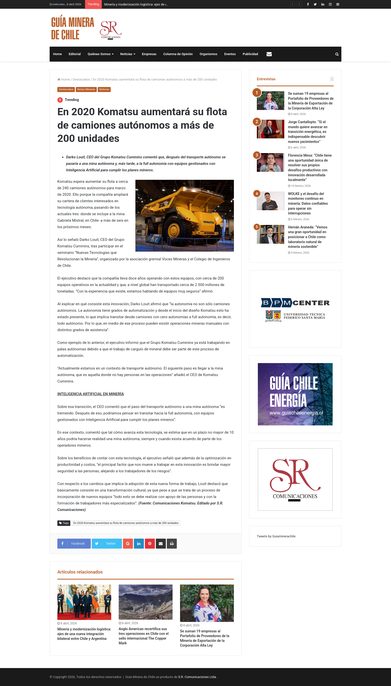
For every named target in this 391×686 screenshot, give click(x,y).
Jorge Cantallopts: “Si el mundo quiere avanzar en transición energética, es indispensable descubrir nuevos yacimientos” (307, 131)
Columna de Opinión (178, 54)
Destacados (81, 79)
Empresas (149, 54)
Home (57, 54)
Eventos (230, 54)
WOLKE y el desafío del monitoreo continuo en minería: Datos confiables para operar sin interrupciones (308, 203)
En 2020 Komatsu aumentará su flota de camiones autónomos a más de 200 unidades (125, 523)
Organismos (208, 54)
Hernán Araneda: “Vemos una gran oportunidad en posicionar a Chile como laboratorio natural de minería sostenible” (307, 237)
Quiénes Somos (99, 54)
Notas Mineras (86, 89)
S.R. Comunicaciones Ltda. (197, 677)
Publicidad (250, 54)
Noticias (126, 54)
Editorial (75, 54)
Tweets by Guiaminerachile (276, 536)
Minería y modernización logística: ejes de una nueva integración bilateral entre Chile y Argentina (84, 634)
